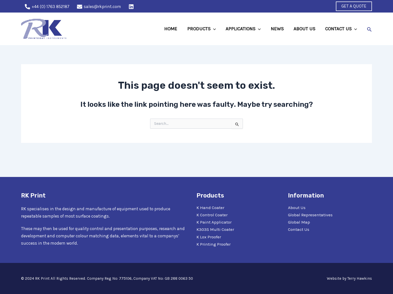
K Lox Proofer (209, 236)
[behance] (132, 6)
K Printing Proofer (214, 244)
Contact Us (299, 229)
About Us (297, 207)
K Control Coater (212, 214)
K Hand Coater (210, 207)
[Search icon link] (369, 29)
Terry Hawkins (359, 278)
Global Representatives (310, 214)
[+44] (47, 6)
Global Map (299, 222)
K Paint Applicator (214, 222)
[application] (214, 29)
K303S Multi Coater (215, 229)
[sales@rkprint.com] (99, 6)
